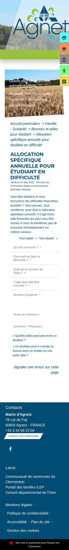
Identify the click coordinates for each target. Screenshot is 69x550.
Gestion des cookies (23, 531)
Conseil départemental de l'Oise (31, 492)
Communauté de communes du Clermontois (30, 479)
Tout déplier (49, 238)
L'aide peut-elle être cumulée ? (26, 284)
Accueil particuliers (25, 124)
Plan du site (40, 522)
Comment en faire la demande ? (26, 258)
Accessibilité (17, 522)
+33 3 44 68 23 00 (20, 430)
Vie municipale (38, 93)
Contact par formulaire (23, 436)
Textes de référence (25, 314)
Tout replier (29, 238)
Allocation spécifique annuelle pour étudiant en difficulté (31, 139)
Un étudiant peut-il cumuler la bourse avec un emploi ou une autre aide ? (33, 351)
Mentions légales (19, 505)
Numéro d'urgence (25, 294)
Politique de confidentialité (28, 513)
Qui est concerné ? (26, 247)
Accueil (16, 93)
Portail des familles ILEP (25, 487)
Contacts (14, 407)
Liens (11, 467)
